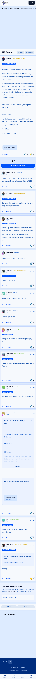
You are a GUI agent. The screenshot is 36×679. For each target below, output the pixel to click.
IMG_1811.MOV (9, 147)
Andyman (9, 354)
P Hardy (9, 292)
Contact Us (14, 667)
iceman (8, 58)
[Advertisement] (18, 29)
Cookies (22, 667)
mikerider (9, 387)
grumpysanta (10, 172)
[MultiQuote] (2, 186)
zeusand (9, 270)
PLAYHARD (9, 218)
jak (7, 520)
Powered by (18, 671)
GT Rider (9, 193)
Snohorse (9, 413)
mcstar (8, 311)
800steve (9, 329)
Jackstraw (9, 252)
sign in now (11, 591)
